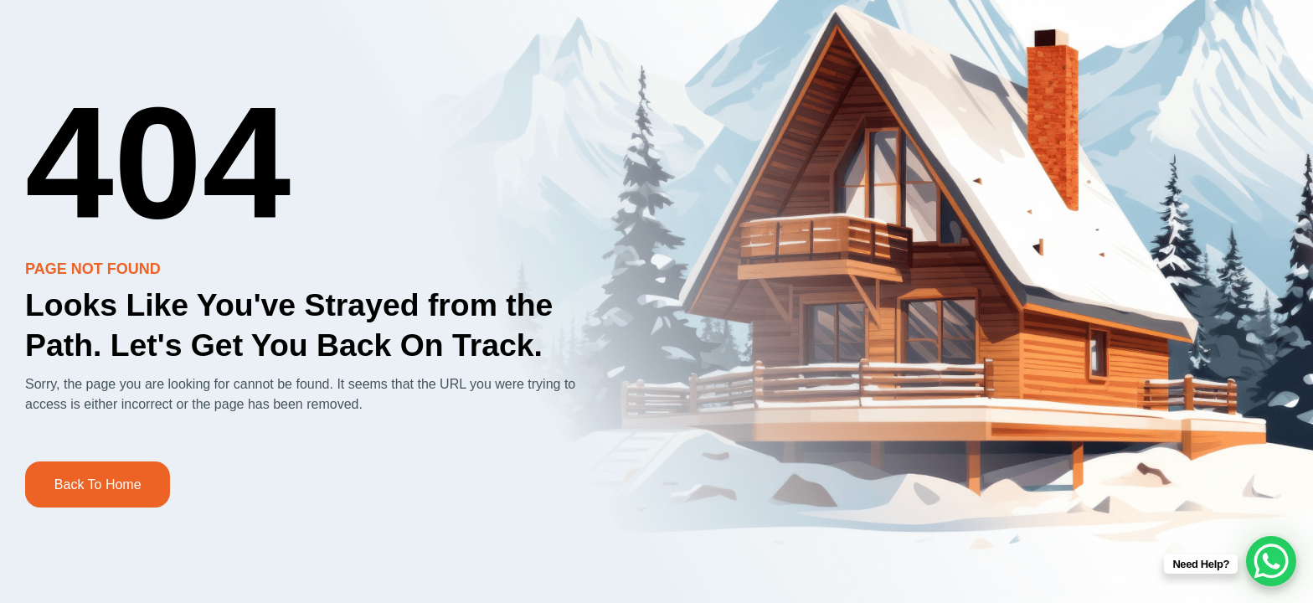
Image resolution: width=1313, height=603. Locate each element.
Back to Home (98, 484)
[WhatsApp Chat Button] (1271, 561)
